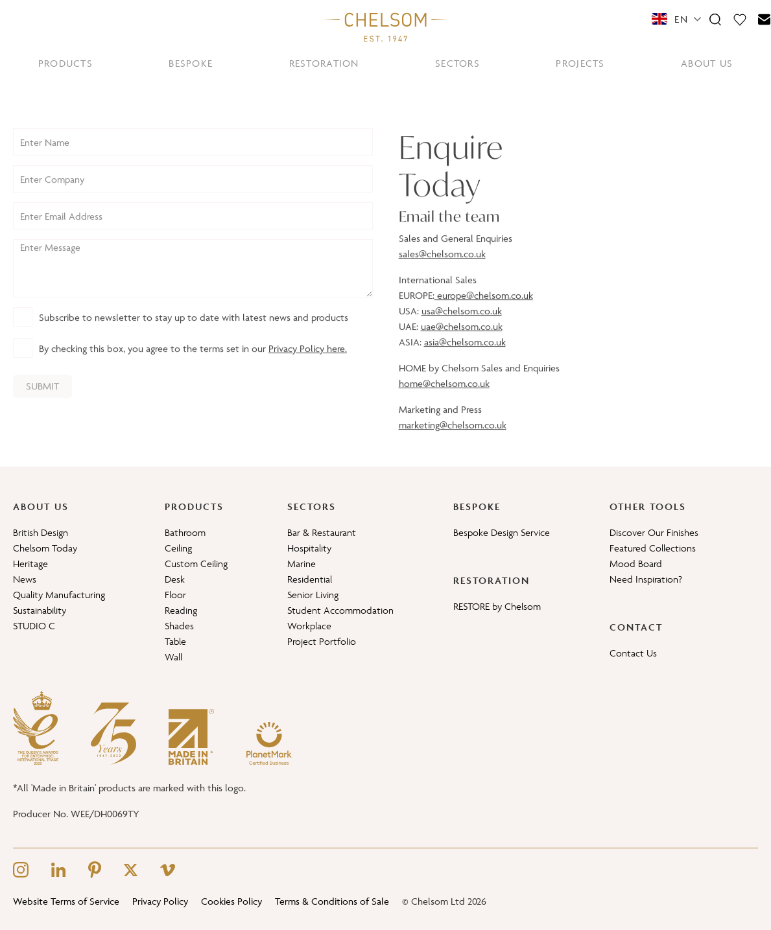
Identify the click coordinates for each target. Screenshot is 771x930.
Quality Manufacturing (59, 594)
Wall (173, 657)
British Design (40, 532)
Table (175, 641)
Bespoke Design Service (501, 532)
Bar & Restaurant (321, 532)
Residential (309, 579)
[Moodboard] (739, 19)
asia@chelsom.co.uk (465, 352)
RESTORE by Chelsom (497, 606)
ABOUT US (707, 63)
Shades (179, 626)
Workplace (309, 626)
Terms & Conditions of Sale (332, 901)
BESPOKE (191, 63)
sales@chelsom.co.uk (442, 264)
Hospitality (309, 548)
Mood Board (636, 563)
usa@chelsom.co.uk (461, 321)
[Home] (386, 26)
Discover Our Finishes (654, 532)
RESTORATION (324, 63)
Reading (181, 610)
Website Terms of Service (66, 901)
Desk (175, 579)
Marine (301, 563)
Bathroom (185, 532)
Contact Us (633, 653)
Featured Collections (653, 548)
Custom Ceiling (196, 563)
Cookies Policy (231, 901)
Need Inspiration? (646, 579)
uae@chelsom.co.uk (462, 337)
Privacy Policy (160, 901)
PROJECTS (580, 63)
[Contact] (764, 19)
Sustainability (39, 610)
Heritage (30, 563)
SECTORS (457, 63)
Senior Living (312, 594)
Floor (175, 594)
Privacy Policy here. (307, 359)
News (24, 579)
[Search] (715, 19)
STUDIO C (34, 626)
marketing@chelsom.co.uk (452, 435)
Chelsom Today (45, 548)
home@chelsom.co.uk (444, 394)
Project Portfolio (321, 641)
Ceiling (178, 548)
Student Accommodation (340, 610)
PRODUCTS (65, 63)
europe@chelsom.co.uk (483, 305)
